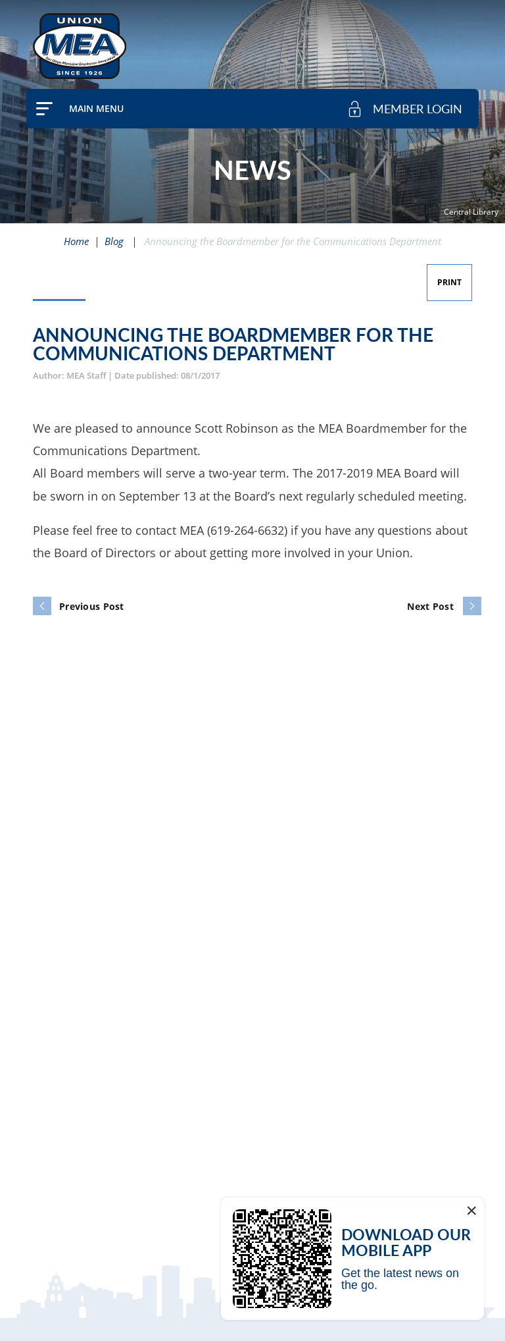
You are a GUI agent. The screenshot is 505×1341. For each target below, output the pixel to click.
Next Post (430, 606)
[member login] (404, 109)
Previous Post (91, 606)
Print (449, 282)
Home (76, 241)
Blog (114, 241)
